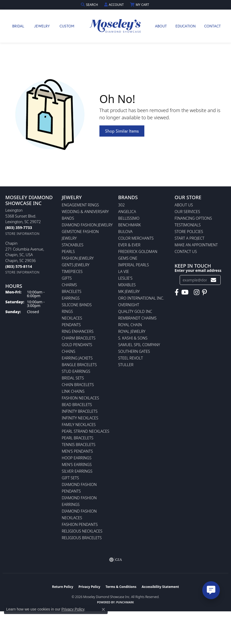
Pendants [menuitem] (71, 324)
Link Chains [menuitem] (73, 391)
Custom (67, 25)
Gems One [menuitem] (127, 258)
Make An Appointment (196, 244)
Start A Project (189, 238)
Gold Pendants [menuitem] (77, 344)
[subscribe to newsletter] (213, 280)
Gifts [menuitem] (67, 278)
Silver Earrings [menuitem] (77, 471)
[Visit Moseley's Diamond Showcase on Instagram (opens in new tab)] (196, 292)
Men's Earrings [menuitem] (77, 464)
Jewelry (42, 25)
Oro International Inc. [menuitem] (141, 298)
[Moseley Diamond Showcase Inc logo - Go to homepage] (115, 26)
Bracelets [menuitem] (71, 291)
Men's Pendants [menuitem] (77, 451)
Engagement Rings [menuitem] (80, 204)
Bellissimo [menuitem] (129, 218)
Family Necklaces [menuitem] (79, 424)
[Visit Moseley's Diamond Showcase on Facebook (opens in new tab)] (177, 292)
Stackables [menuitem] (72, 244)
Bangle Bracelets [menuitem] (79, 364)
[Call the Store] (18, 227)
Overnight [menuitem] (128, 304)
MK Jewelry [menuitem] (129, 291)
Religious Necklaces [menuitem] (82, 531)
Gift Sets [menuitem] (70, 477)
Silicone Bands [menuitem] (77, 304)
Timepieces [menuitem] (72, 271)
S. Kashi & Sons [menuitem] (133, 338)
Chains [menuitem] (68, 351)
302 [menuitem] (121, 204)
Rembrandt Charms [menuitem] (137, 318)
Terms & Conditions (121, 586)
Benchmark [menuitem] (129, 224)
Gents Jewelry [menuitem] (75, 264)
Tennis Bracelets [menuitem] (78, 444)
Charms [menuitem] (69, 284)
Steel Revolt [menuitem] (130, 358)
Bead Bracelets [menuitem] (77, 404)
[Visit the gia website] (115, 560)
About (161, 25)
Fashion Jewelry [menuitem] (78, 258)
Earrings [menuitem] (70, 298)
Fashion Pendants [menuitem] (80, 524)
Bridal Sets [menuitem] (73, 377)
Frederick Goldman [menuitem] (137, 251)
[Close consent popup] (103, 609)
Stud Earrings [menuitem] (76, 371)
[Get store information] (22, 233)
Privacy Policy (89, 586)
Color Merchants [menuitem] (136, 238)
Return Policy (62, 586)
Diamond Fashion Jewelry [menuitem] (87, 224)
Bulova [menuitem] (125, 231)
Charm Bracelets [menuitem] (78, 338)
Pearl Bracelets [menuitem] (77, 437)
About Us (184, 204)
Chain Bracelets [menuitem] (78, 384)
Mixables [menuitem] (127, 284)
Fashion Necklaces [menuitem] (80, 397)
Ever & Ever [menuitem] (129, 244)
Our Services (187, 211)
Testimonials (188, 224)
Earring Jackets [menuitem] (77, 358)
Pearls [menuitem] (68, 251)
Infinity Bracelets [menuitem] (80, 411)
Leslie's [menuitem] (125, 278)
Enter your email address (198, 270)
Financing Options (193, 218)
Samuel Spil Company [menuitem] (139, 344)
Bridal (18, 25)
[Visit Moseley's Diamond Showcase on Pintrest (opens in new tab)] (204, 292)
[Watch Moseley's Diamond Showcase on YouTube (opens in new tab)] (184, 292)
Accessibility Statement (160, 586)
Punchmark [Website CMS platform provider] (125, 602)
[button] (90, 4)
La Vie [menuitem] (123, 271)
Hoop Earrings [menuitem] (76, 457)
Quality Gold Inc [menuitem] (135, 311)
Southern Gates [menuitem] (134, 351)
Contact (212, 25)
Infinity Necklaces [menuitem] (80, 417)
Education (185, 25)
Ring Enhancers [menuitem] (77, 331)
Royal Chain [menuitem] (130, 324)
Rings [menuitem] (67, 311)
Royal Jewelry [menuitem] (131, 331)
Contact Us (186, 251)
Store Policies (189, 231)
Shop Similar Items (122, 131)
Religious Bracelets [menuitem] (82, 537)
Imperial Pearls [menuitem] (133, 264)
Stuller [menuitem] (125, 364)
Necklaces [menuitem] (72, 318)
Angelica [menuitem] (127, 211)
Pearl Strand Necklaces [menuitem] (85, 431)
